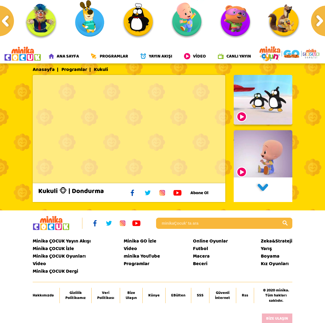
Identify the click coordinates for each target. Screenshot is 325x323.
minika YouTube (142, 256)
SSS (200, 295)
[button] (263, 189)
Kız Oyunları (275, 263)
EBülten (178, 295)
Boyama (270, 256)
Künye (154, 295)
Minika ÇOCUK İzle (53, 248)
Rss (245, 295)
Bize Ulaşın (131, 295)
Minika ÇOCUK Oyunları (59, 256)
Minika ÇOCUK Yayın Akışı (62, 241)
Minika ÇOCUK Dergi (55, 271)
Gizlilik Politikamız (75, 295)
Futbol (200, 248)
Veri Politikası (105, 295)
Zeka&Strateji (276, 241)
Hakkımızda (43, 295)
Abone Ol (203, 192)
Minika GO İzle (140, 241)
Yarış (266, 248)
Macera (201, 256)
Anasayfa (44, 69)
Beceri (200, 263)
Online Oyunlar (210, 241)
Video (39, 263)
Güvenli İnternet (222, 295)
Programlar (74, 69)
